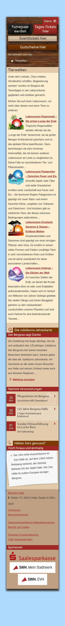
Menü (48, 21)
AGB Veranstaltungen (20, 539)
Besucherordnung (18, 514)
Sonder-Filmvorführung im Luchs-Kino (32, 426)
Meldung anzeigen (24, 379)
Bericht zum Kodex (18, 527)
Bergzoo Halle (17, 6)
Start (11, 61)
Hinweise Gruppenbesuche (23, 534)
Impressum (14, 510)
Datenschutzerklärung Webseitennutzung (31, 522)
